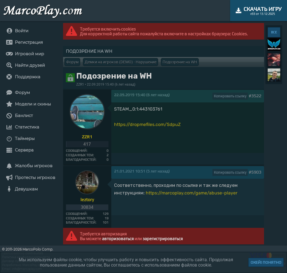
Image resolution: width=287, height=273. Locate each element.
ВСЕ (274, 32)
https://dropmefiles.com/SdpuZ (147, 124)
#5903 (255, 172)
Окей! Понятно (266, 262)
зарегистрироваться (163, 238)
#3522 (255, 95)
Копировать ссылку (230, 96)
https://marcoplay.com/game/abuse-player (191, 193)
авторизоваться (118, 238)
